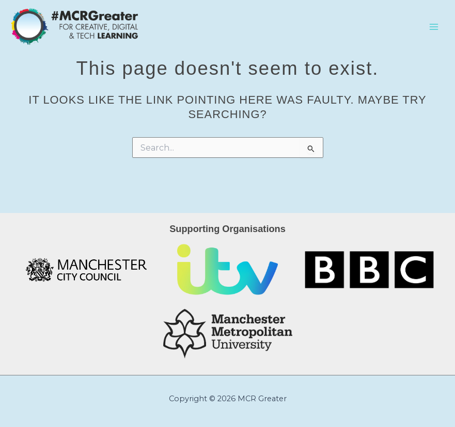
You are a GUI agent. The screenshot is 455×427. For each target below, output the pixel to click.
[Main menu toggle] (434, 27)
